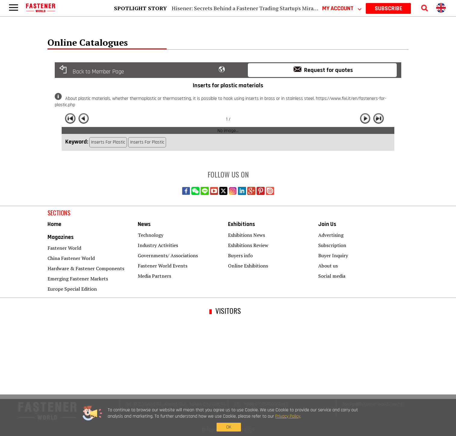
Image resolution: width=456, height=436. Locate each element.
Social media (331, 276)
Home (54, 224)
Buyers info (240, 255)
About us (328, 265)
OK (351, 422)
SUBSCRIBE (388, 8)
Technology (150, 235)
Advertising (331, 235)
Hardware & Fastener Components (86, 268)
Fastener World (64, 248)
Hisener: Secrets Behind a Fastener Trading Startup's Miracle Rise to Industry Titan (274, 8)
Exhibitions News (246, 235)
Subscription (332, 245)
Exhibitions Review (248, 245)
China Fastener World (71, 258)
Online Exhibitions (248, 265)
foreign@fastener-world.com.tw (373, 404)
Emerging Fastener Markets (78, 278)
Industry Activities (158, 245)
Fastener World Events (162, 265)
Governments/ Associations (168, 255)
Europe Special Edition (72, 289)
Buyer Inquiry (333, 255)
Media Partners (154, 276)
